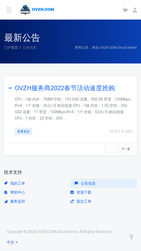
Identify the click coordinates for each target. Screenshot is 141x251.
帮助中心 (14, 192)
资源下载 (80, 192)
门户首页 (11, 47)
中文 (12, 242)
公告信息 (85, 183)
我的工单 (14, 183)
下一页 (125, 149)
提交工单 (80, 201)
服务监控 (14, 201)
